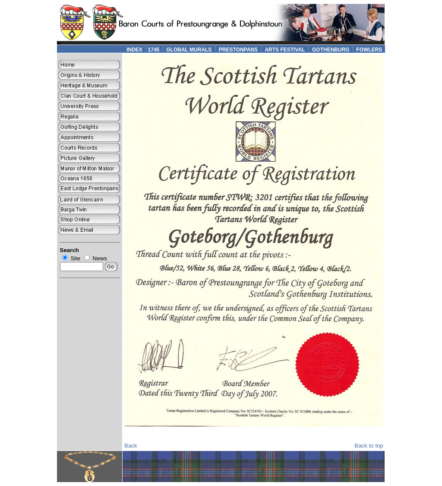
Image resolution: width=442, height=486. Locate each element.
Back (130, 445)
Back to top (368, 445)
